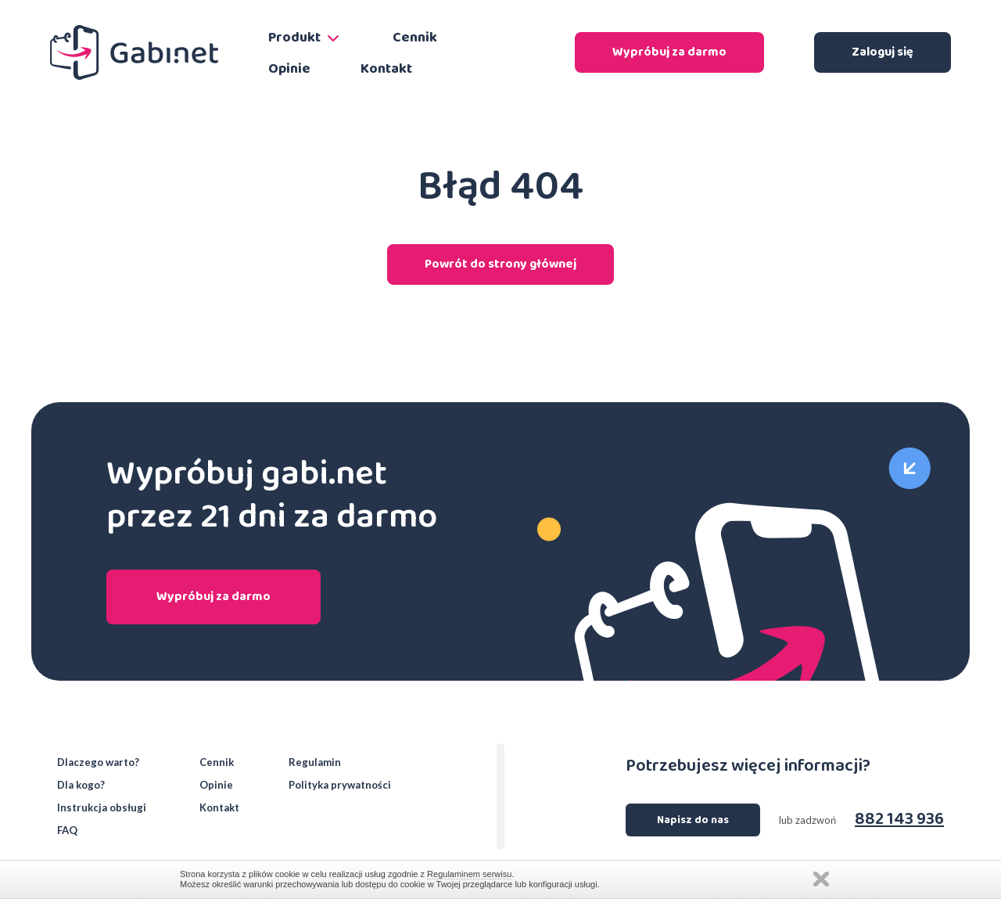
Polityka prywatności (340, 785)
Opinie (289, 69)
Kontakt (386, 69)
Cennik (415, 38)
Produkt (305, 37)
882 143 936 (899, 820)
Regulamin (315, 762)
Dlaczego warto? (98, 762)
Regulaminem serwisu (469, 874)
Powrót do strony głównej (500, 264)
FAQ (67, 830)
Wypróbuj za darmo (669, 52)
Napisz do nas (693, 820)
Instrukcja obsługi (101, 808)
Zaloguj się (882, 52)
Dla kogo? (81, 785)
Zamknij (821, 879)
